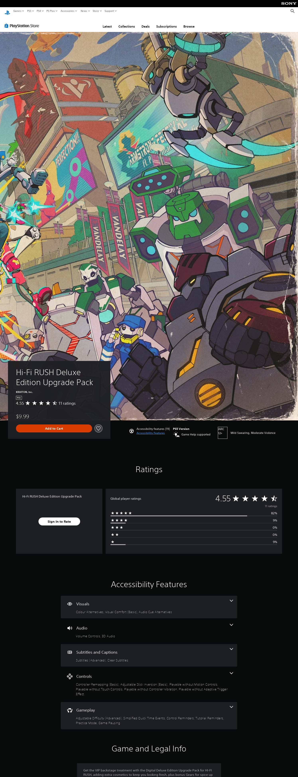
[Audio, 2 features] (149, 627)
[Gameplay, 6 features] (149, 711)
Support (109, 11)
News (84, 11)
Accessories (67, 11)
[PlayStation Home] (7, 11)
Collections (126, 23)
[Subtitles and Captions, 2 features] (149, 651)
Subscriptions (166, 23)
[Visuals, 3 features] (149, 603)
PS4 (39, 11)
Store (96, 11)
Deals (146, 23)
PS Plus (50, 11)
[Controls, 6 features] (149, 680)
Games (17, 11)
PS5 (29, 11)
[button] (151, 429)
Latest (107, 23)
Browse (189, 23)
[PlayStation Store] (22, 22)
